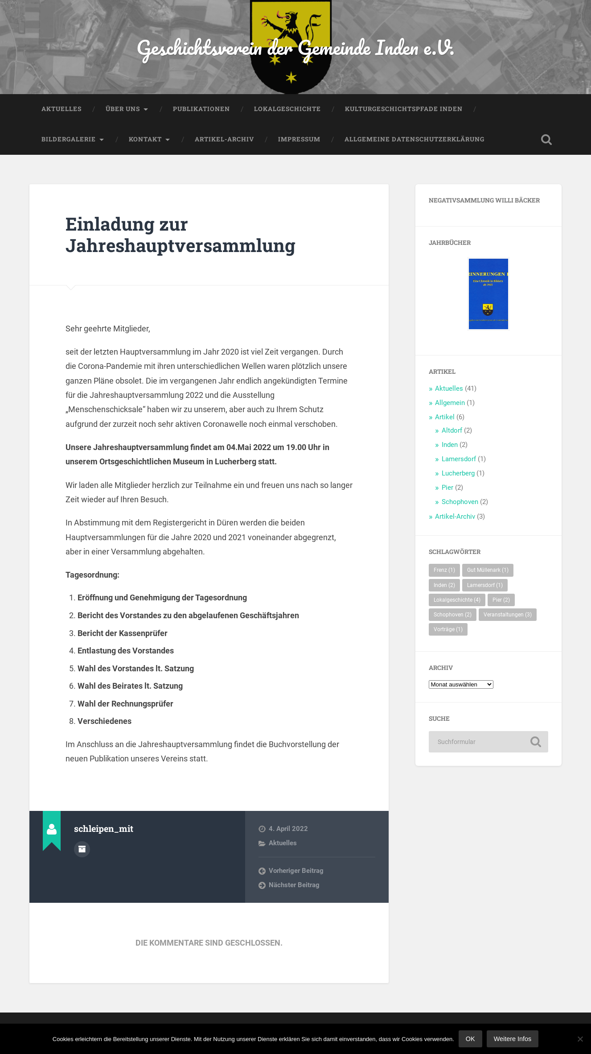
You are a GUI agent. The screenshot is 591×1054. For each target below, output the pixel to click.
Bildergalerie (68, 139)
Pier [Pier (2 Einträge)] (501, 600)
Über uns (123, 109)
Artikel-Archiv (224, 139)
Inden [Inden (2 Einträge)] (444, 585)
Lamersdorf (459, 459)
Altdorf (452, 430)
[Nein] (579, 1038)
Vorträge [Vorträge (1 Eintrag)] (448, 629)
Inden (450, 445)
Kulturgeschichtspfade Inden (404, 109)
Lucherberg (458, 473)
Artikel (445, 417)
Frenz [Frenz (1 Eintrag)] (444, 570)
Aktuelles (61, 109)
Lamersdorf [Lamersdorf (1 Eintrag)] (485, 585)
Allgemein (450, 403)
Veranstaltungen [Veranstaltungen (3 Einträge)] (508, 615)
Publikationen (201, 109)
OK (470, 1038)
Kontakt (145, 139)
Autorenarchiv (82, 849)
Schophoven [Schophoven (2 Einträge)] (453, 615)
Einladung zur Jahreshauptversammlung (181, 234)
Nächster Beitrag (294, 885)
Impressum (299, 139)
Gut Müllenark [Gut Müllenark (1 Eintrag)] (488, 570)
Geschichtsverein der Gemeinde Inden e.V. (295, 47)
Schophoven (460, 502)
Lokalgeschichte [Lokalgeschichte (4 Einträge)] (457, 600)
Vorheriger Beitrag (296, 871)
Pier (447, 488)
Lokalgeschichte (287, 109)
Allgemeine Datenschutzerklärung (414, 139)
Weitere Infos (513, 1038)
